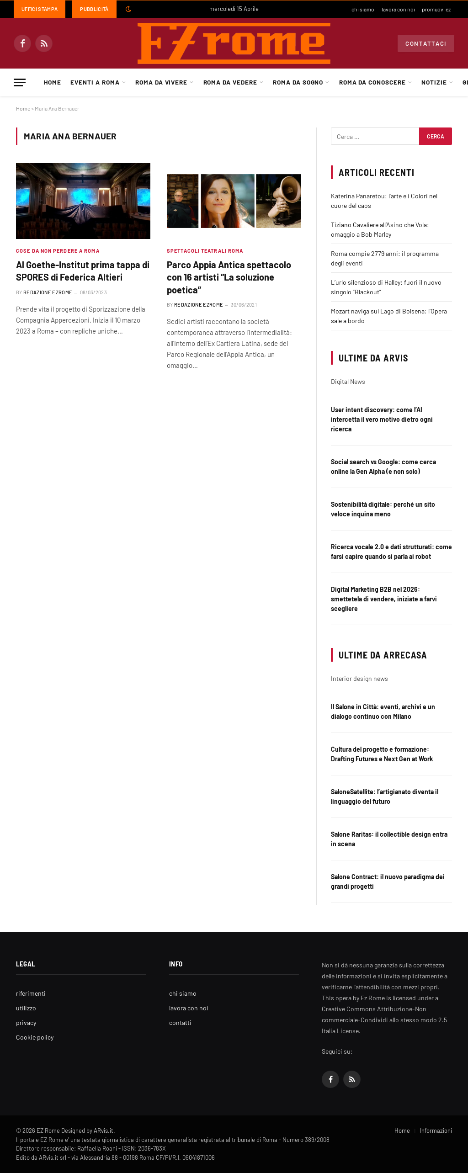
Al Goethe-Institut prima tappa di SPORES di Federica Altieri (82, 270)
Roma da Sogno (298, 82)
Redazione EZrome (47, 292)
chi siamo (362, 9)
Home (52, 82)
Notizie (434, 82)
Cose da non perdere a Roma (58, 251)
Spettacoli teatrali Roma (205, 251)
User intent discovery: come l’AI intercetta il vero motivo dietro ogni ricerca (382, 419)
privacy (26, 1022)
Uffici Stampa (39, 9)
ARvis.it (103, 1130)
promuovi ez (436, 9)
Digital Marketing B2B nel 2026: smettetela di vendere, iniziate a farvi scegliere (384, 598)
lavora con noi (398, 9)
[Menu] (20, 82)
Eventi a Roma (94, 82)
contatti (180, 1022)
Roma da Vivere (161, 82)
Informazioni (436, 1130)
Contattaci (426, 43)
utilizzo (26, 1008)
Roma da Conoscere (372, 82)
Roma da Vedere (230, 82)
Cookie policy (34, 1037)
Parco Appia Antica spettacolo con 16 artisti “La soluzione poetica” (229, 277)
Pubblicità (94, 9)
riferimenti (31, 993)
